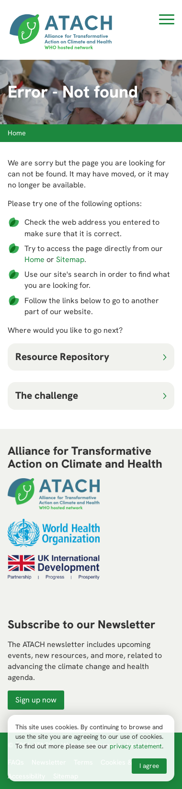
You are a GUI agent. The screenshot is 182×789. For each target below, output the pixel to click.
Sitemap (70, 259)
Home (34, 259)
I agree (149, 765)
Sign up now (36, 700)
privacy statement (136, 746)
